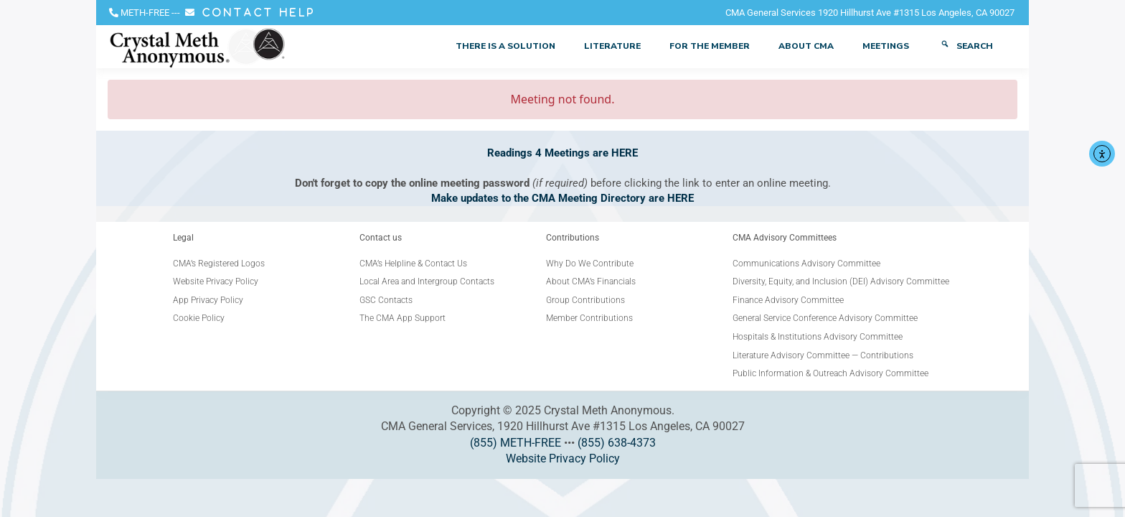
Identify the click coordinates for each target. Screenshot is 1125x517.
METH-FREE (144, 12)
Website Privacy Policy (563, 458)
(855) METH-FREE (515, 443)
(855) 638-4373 (617, 443)
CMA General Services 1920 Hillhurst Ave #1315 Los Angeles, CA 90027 (870, 12)
